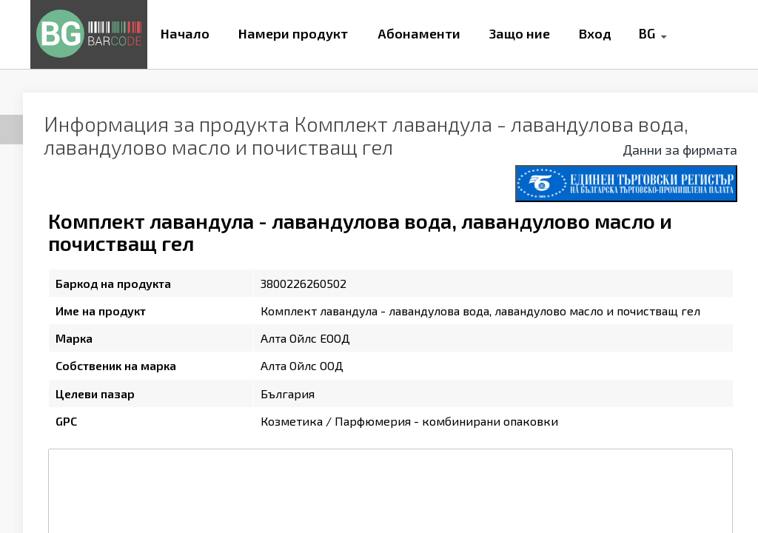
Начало (185, 33)
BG (646, 33)
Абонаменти (419, 33)
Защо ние (519, 33)
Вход (595, 33)
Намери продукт (293, 33)
